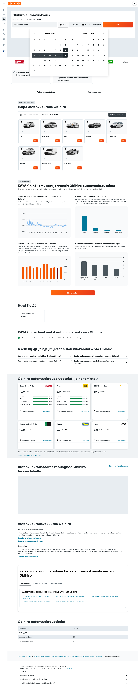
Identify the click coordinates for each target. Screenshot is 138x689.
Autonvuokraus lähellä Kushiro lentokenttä (70, 602)
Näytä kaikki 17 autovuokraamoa (30, 456)
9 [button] (65, 50)
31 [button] (34, 71)
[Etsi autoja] (3, 19)
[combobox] (18, 19)
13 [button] (50, 55)
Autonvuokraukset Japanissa (61, 656)
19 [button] (45, 60)
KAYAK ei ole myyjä (74, 675)
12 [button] (45, 55)
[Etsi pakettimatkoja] (3, 23)
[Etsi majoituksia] (3, 14)
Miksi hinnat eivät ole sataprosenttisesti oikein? (74, 683)
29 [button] (60, 66)
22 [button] (60, 60)
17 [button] (34, 60)
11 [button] (39, 55)
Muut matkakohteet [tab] (40, 583)
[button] (3, 3)
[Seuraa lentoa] (3, 34)
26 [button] (45, 66)
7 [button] (55, 50)
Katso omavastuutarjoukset (28, 556)
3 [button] (34, 50)
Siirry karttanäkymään (118, 466)
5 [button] (44, 50)
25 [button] (40, 66)
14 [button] (55, 55)
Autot (29, 656)
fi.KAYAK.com (21, 656)
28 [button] (55, 66)
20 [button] (50, 60)
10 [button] (34, 55)
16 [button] (65, 55)
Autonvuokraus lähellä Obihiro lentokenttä (104, 597)
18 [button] (39, 60)
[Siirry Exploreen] (3, 30)
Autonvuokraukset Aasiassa (42, 656)
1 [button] (60, 45)
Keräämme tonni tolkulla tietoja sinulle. (74, 679)
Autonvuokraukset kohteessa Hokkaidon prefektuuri (87, 656)
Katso (35, 141)
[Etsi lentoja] (3, 10)
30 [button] (65, 66)
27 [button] (50, 66)
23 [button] (65, 60)
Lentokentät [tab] (25, 583)
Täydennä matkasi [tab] (56, 583)
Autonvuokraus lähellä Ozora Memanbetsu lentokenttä (37, 603)
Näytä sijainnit (47, 411)
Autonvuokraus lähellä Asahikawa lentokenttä (71, 597)
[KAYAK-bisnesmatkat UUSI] (3, 39)
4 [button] (39, 50)
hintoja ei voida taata (68, 669)
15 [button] (60, 55)
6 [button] (49, 50)
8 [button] (60, 50)
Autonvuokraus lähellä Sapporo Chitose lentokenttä (36, 598)
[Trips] (3, 45)
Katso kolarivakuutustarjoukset (29, 538)
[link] (73, 292)
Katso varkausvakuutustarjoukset (30, 541)
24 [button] (34, 66)
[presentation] (97, 379)
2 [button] (65, 45)
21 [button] (55, 60)
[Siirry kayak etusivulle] (14, 3)
